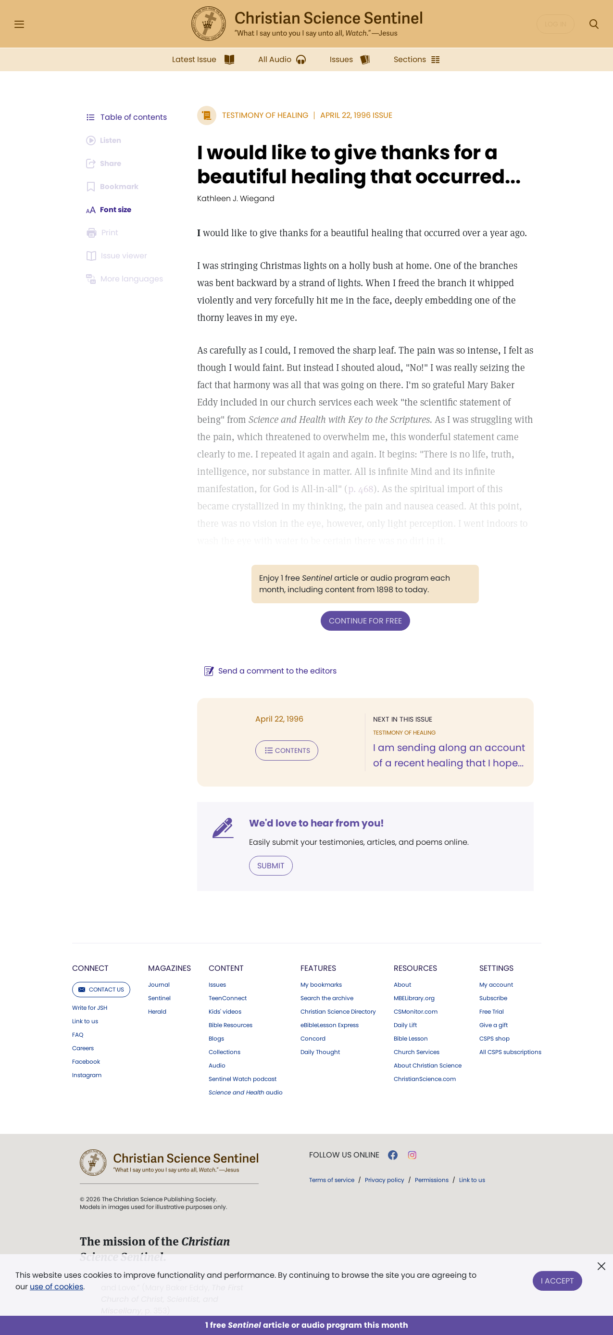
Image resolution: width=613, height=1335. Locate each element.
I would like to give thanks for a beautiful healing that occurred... (354, 164)
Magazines (169, 967)
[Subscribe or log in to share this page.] (106, 163)
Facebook (86, 1061)
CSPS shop (494, 1038)
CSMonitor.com (416, 1011)
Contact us (101, 988)
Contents (282, 749)
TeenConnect (228, 997)
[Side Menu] (19, 24)
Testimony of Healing (260, 115)
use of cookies (56, 1286)
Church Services (416, 1051)
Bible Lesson (411, 1038)
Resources (415, 967)
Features (318, 967)
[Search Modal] (593, 24)
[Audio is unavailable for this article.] (106, 140)
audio (246, 1091)
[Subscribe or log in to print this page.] (104, 232)
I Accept (557, 1278)
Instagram (86, 1074)
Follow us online (344, 1154)
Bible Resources (230, 1024)
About (402, 984)
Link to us (85, 1020)
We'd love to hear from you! (311, 822)
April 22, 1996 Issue (351, 115)
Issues (217, 984)
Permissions (432, 1179)
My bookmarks (321, 984)
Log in (555, 24)
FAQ (77, 1034)
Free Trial (491, 1011)
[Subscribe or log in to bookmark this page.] (114, 186)
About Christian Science (428, 1065)
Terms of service (331, 1179)
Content (226, 967)
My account (496, 984)
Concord (312, 1038)
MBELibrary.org (414, 997)
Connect (90, 967)
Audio (217, 1065)
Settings (496, 967)
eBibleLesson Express (329, 1024)
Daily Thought (320, 1051)
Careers (83, 1047)
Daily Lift (405, 1024)
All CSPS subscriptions (510, 1051)
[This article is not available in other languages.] (126, 279)
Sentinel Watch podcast (242, 1078)
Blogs (216, 1038)
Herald (157, 1011)
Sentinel (159, 997)
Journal (159, 984)
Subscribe (493, 997)
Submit (266, 864)
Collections (224, 1051)
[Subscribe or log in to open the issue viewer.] (118, 255)
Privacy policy (384, 1179)
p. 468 (356, 489)
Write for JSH (89, 1007)
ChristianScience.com (425, 1078)
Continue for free (363, 620)
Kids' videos (225, 1011)
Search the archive (326, 997)
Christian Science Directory (338, 1011)
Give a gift (493, 1024)
